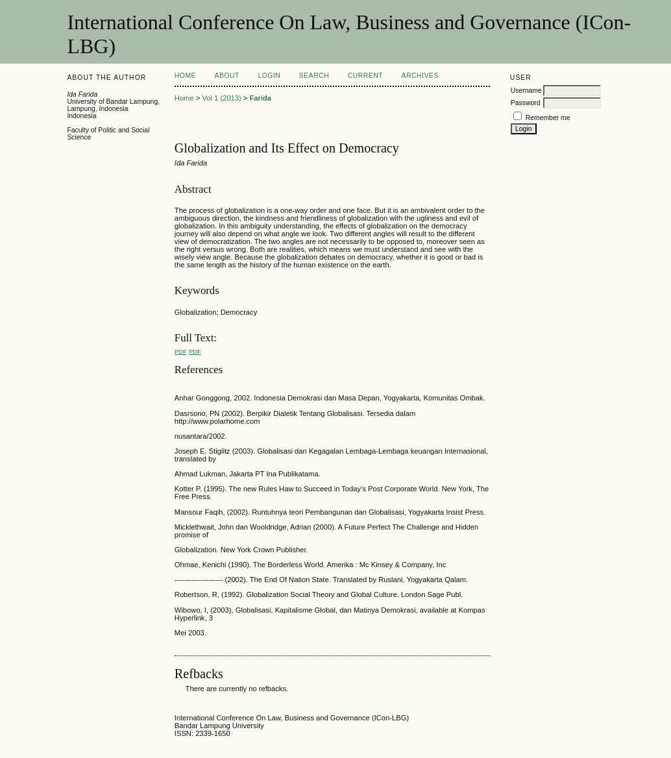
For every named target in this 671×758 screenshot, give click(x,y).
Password (526, 102)
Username (526, 90)
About (227, 75)
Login (269, 75)
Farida (261, 98)
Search (314, 75)
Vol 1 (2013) (221, 98)
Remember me (548, 117)
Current (365, 75)
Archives (420, 75)
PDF (181, 351)
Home (185, 75)
